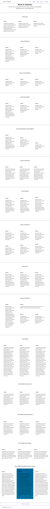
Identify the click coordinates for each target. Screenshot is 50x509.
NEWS (38, 1)
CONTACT (46, 1)
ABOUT (34, 1)
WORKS (41, 1)
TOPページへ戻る (25, 503)
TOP (30, 1)
